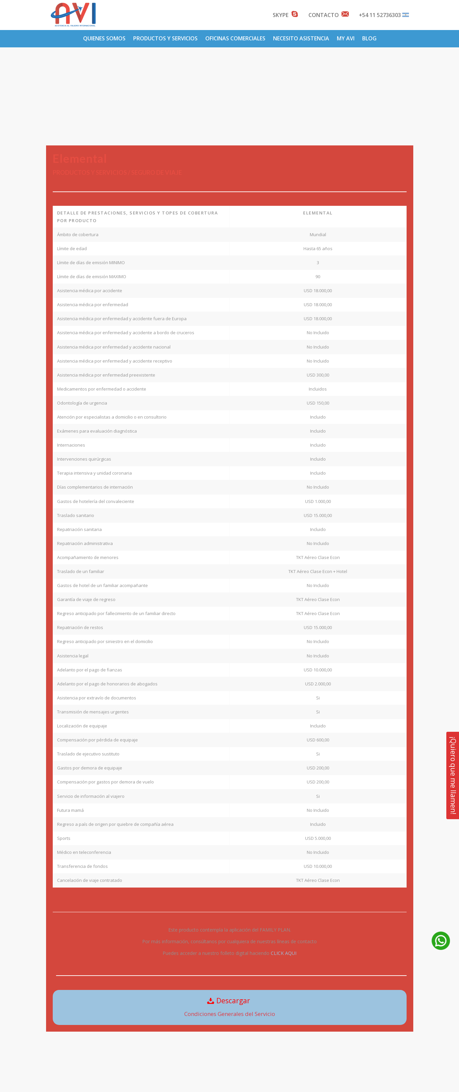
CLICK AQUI (283, 953)
